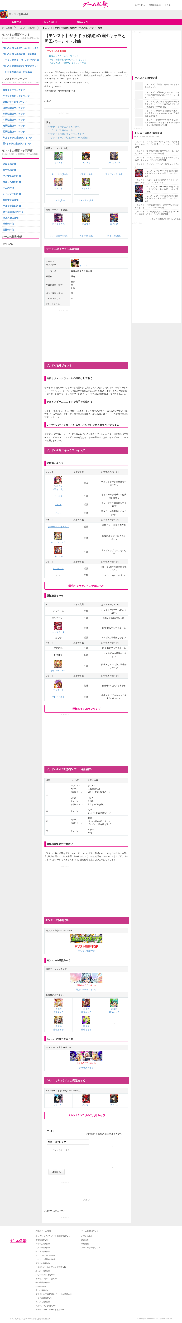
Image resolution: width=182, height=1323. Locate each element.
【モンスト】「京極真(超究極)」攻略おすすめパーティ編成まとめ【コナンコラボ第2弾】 (157, 212)
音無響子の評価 (11, 200)
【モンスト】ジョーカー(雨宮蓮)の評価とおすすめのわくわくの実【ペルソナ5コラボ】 (161, 189)
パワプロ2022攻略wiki (45, 1275)
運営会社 (85, 1240)
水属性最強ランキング (14, 113)
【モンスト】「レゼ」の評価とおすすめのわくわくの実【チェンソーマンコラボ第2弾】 (157, 158)
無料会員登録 (155, 5)
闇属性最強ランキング (14, 131)
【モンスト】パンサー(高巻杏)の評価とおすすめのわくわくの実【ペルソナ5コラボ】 (161, 173)
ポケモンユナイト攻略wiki (46, 1279)
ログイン (168, 5)
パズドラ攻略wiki (42, 1248)
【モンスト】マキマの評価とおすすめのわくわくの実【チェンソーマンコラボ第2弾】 (157, 152)
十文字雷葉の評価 (12, 205)
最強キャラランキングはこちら (63, 56)
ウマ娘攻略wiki (41, 1240)
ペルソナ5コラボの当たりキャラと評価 (67, 63)
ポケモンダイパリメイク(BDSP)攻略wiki (52, 1236)
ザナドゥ (79, 266)
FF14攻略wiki (41, 1286)
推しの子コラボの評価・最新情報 (20, 54)
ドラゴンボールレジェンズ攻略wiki (50, 1267)
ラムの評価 (8, 188)
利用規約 (91, 1134)
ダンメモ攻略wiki (42, 1302)
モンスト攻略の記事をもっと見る (166, 219)
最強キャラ (82, 22)
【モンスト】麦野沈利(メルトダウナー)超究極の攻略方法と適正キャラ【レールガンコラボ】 (162, 95)
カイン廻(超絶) (114, 236)
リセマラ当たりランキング (16, 95)
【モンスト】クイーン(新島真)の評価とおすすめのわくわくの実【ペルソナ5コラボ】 (161, 198)
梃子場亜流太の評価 (13, 211)
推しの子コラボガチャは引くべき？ (21, 48)
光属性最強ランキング (14, 125)
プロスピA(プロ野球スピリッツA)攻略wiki (53, 1294)
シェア (47, 100)
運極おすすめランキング (86, 708)
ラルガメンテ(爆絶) (114, 174)
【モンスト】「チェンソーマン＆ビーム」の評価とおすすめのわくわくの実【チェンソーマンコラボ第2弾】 (157, 144)
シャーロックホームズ (58, 526)
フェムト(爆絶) (59, 200)
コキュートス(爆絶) (58, 174)
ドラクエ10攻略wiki (43, 1298)
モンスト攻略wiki (42, 1251)
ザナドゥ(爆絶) (86, 174)
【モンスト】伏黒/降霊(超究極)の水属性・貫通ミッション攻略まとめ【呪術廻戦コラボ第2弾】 (162, 113)
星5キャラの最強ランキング (17, 143)
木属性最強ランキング (14, 119)
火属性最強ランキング (14, 107)
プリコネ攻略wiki (42, 1263)
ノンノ (58, 513)
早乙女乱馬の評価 (12, 176)
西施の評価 (8, 229)
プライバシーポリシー (91, 1248)
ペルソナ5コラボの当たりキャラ (86, 1115)
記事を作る (140, 5)
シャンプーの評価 (12, 194)
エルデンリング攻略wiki (45, 1306)
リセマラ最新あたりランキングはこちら (68, 59)
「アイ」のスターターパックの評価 (21, 60)
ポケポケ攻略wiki (42, 1271)
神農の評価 (8, 223)
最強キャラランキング (14, 90)
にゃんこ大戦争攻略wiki (45, 1259)
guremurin (56, 86)
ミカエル (58, 496)
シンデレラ (58, 568)
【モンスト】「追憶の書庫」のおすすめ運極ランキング (162, 85)
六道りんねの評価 (12, 182)
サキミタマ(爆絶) (86, 200)
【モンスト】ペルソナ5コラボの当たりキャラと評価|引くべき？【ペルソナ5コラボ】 (156, 181)
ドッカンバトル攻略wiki (45, 1255)
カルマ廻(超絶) (86, 236)
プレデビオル (58, 697)
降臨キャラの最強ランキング (17, 137)
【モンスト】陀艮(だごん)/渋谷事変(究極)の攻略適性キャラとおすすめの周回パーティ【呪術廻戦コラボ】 (162, 122)
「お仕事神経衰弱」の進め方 (17, 72)
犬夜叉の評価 (9, 164)
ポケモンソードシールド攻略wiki (49, 1309)
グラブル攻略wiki (42, 1244)
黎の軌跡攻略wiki (42, 1282)
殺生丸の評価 (9, 170)
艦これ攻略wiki (41, 1290)
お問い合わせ (87, 1236)
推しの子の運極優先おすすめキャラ (21, 66)
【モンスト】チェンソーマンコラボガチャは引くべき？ (157, 165)
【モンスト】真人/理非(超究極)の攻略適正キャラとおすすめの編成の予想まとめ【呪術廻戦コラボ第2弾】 (162, 104)
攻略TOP (16, 22)
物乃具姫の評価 (11, 217)
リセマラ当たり (49, 22)
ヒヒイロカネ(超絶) (58, 236)
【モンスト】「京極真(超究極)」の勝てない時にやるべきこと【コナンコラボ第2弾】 (157, 206)
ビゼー (58, 504)
